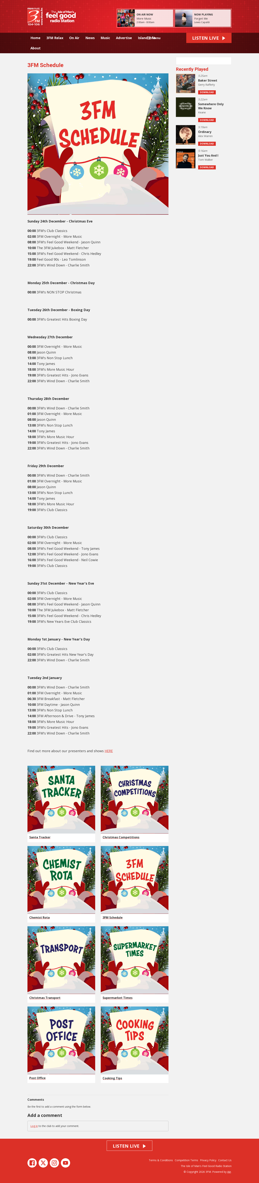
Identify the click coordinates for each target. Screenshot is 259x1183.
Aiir (229, 1172)
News (90, 38)
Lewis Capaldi (202, 22)
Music (105, 38)
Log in (34, 1126)
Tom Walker (205, 159)
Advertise (124, 38)
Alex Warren (205, 136)
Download (207, 92)
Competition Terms (186, 1160)
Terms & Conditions (161, 1160)
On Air (74, 38)
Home (35, 38)
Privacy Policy (208, 1160)
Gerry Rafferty (206, 84)
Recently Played (192, 69)
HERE (109, 751)
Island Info (146, 38)
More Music (144, 18)
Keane (202, 112)
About (35, 48)
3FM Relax (54, 38)
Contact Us (225, 1160)
